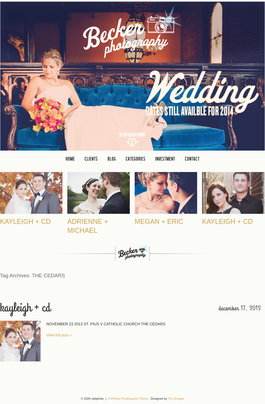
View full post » (59, 335)
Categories (135, 158)
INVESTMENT (165, 158)
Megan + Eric (159, 221)
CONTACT (192, 158)
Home (70, 158)
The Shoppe (176, 398)
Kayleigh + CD (25, 221)
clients (91, 158)
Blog (112, 158)
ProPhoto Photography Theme (128, 398)
